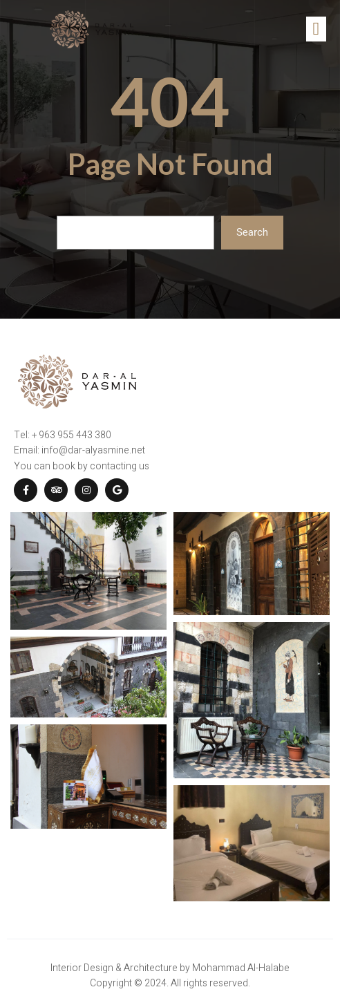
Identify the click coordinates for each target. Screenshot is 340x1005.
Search (252, 232)
